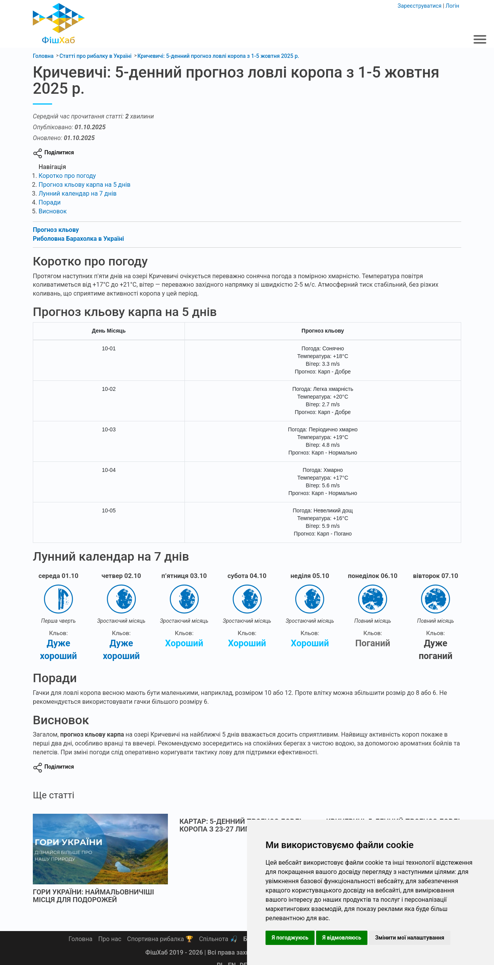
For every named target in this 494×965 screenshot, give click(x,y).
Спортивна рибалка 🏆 (160, 939)
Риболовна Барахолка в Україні (78, 238)
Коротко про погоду (67, 175)
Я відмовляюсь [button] (341, 938)
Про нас (109, 939)
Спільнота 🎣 (218, 939)
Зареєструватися (420, 5)
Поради (50, 202)
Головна (81, 939)
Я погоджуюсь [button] (290, 938)
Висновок (53, 211)
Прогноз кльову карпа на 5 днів (84, 184)
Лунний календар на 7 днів (78, 193)
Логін (452, 5)
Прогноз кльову (56, 229)
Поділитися (59, 152)
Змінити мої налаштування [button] (409, 938)
